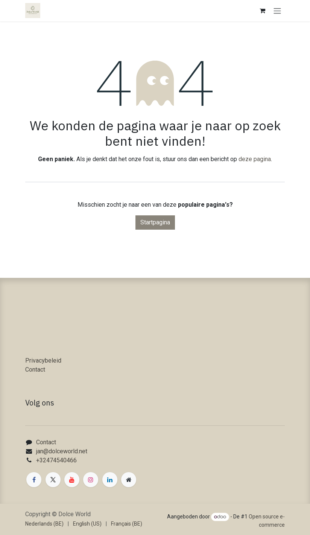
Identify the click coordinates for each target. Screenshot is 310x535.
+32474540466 (56, 460)
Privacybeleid (43, 360)
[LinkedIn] (109, 479)
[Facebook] (33, 479)
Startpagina (155, 222)
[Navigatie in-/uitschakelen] (277, 10)
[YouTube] (71, 479)
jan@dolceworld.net (61, 451)
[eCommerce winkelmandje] (262, 10)
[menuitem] (44, 524)
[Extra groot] (128, 479)
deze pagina (255, 159)
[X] (53, 479)
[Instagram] (90, 479)
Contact (35, 369)
